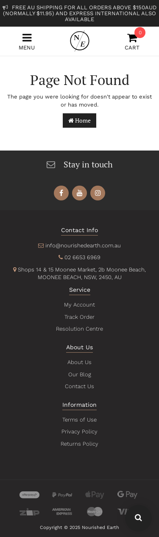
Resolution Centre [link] (79, 329)
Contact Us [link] (79, 386)
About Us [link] (80, 362)
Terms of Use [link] (80, 419)
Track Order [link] (79, 317)
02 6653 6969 (82, 257)
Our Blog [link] (80, 374)
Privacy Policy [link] (79, 431)
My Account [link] (79, 304)
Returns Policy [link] (79, 444)
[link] (61, 193)
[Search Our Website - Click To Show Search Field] (138, 518)
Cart (132, 42)
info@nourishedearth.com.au (83, 245)
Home (79, 120)
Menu (27, 42)
